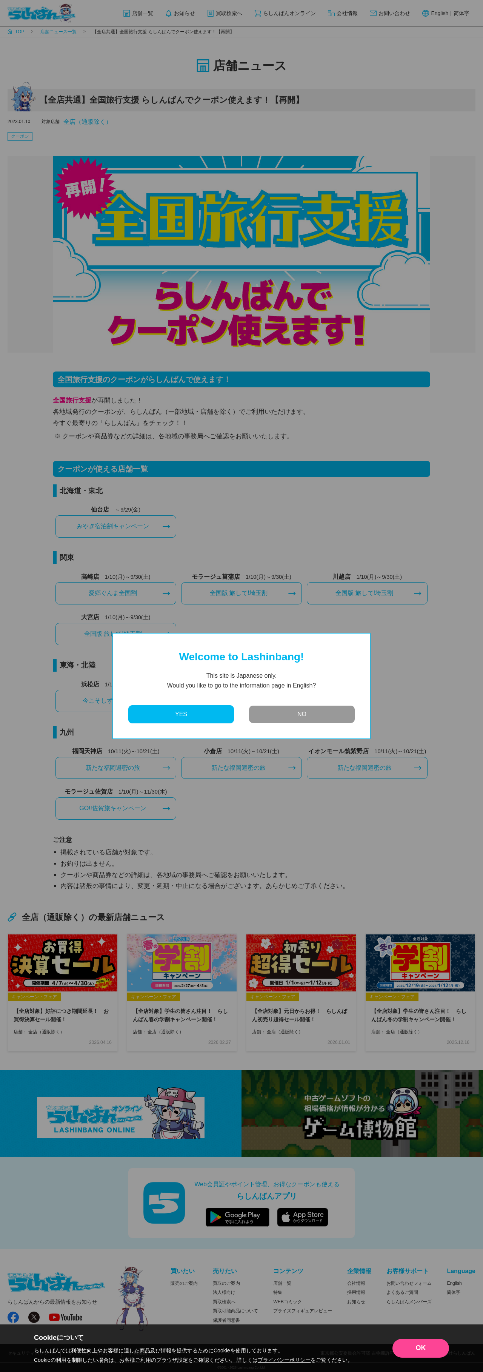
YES (181, 714)
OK (421, 1348)
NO (301, 714)
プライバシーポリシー (284, 1360)
